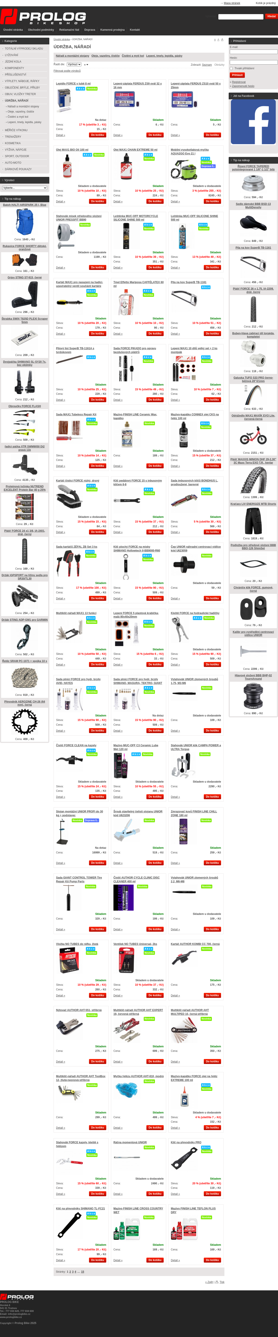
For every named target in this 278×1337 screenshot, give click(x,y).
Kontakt (135, 29)
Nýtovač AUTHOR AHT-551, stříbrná (79, 1010)
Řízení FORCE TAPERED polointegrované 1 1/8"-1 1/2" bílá (253, 168)
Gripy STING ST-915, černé (25, 277)
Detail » (60, 135)
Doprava (89, 29)
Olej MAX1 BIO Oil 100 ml (72, 149)
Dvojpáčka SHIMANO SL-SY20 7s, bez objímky (24, 363)
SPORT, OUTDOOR (17, 156)
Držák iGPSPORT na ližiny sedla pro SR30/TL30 (25, 577)
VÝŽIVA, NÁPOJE (15, 149)
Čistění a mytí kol (133, 55)
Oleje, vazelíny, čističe (105, 55)
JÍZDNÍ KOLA (13, 61)
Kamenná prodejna (112, 29)
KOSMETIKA (13, 143)
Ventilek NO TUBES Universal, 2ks (135, 944)
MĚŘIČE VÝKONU (16, 130)
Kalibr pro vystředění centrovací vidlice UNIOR (253, 633)
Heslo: (233, 57)
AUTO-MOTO (13, 162)
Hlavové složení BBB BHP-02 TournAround (253, 677)
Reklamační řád (69, 29)
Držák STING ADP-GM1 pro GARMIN (25, 619)
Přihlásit (237, 75)
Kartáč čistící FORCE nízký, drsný (77, 480)
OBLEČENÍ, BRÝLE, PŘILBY (22, 87)
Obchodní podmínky (41, 29)
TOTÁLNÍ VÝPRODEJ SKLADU (24, 48)
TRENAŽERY (13, 136)
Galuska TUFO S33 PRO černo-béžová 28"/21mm (253, 379)
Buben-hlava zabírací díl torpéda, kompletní (253, 335)
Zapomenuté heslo (243, 86)
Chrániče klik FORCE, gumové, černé (253, 589)
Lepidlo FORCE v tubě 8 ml (73, 83)
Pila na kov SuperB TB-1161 (188, 282)
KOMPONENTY (14, 68)
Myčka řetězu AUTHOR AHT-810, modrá (138, 1076)
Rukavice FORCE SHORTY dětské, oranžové (25, 248)
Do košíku (97, 135)
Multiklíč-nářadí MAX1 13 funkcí (76, 613)
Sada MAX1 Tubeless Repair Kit (76, 414)
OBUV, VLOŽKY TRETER (20, 94)
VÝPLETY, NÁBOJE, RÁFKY (22, 81)
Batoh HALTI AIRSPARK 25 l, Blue (24, 204)
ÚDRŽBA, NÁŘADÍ (16, 100)
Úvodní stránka (13, 29)
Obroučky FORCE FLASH (25, 406)
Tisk (221, 1282)
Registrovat (239, 82)
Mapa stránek (232, 3)
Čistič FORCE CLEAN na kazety (76, 745)
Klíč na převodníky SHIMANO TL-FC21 (80, 1208)
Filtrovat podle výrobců (67, 70)
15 (82, 1271)
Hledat (271, 16)
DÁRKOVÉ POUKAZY (18, 169)
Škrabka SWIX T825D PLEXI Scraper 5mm (25, 320)
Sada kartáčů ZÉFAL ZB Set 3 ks (76, 546)
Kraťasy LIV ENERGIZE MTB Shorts (253, 504)
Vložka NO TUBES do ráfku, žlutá (77, 944)
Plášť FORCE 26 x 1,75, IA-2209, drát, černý (253, 290)
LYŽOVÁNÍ (11, 55)
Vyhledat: (211, 16)
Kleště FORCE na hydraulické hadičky (195, 613)
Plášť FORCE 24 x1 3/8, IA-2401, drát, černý (24, 532)
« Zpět (209, 1282)
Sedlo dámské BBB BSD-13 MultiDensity (253, 205)
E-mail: (234, 47)
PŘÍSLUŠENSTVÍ (15, 74)
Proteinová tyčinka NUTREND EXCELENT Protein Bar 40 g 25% (25, 488)
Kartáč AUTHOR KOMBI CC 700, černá (195, 944)
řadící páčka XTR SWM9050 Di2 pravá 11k (25, 448)
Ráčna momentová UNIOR (130, 1142)
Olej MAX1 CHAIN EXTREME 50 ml (135, 149)
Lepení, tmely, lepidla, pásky (164, 55)
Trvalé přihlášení (244, 68)
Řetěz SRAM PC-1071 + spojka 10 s (24, 661)
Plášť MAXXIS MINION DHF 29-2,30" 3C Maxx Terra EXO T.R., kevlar (253, 461)
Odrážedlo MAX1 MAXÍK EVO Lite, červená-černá (253, 417)
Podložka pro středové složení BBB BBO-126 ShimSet (253, 547)
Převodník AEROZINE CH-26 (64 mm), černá (24, 703)
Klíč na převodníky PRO (186, 1142)
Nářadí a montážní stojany (72, 55)
